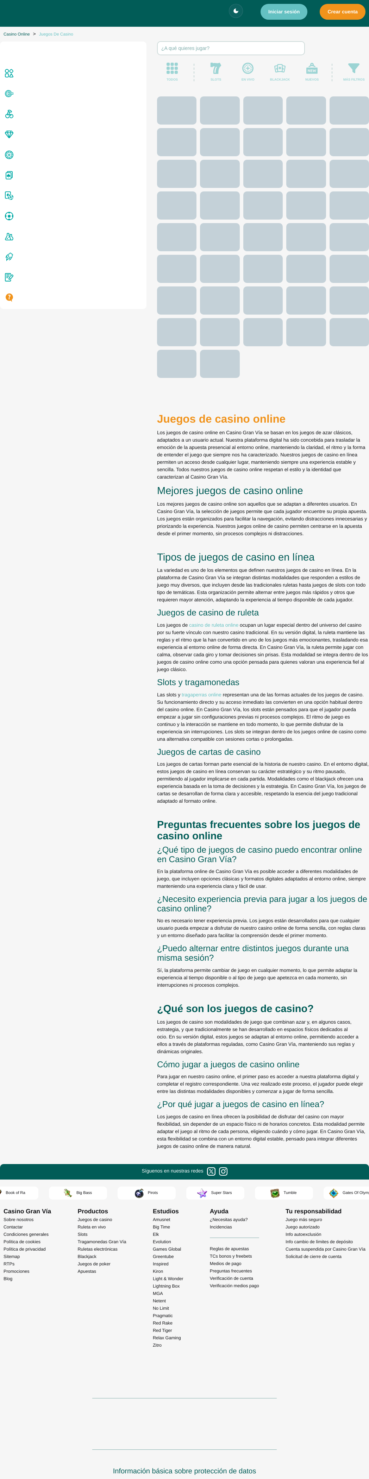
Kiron (158, 1232)
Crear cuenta (342, 11)
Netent (159, 1262)
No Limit (161, 1269)
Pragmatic (163, 1277)
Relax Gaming (167, 1299)
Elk (156, 1195)
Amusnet (161, 1180)
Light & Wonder (168, 1240)
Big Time (161, 1188)
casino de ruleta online (92, 736)
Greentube (163, 1217)
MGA (158, 1254)
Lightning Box (166, 1247)
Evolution (162, 1203)
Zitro (157, 1306)
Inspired (161, 1225)
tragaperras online (80, 784)
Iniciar (284, 11)
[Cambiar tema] (236, 11)
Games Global (167, 1210)
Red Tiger (162, 1291)
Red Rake (163, 1284)
